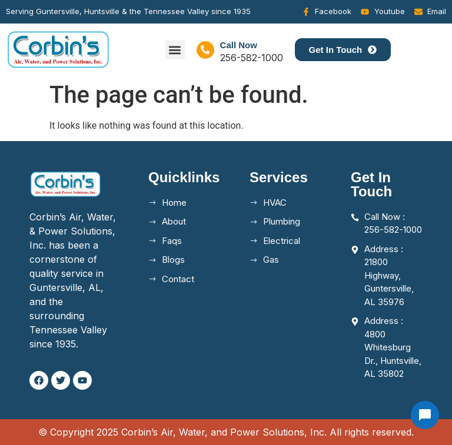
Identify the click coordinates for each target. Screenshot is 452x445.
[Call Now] (205, 50)
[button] (175, 49)
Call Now (238, 45)
